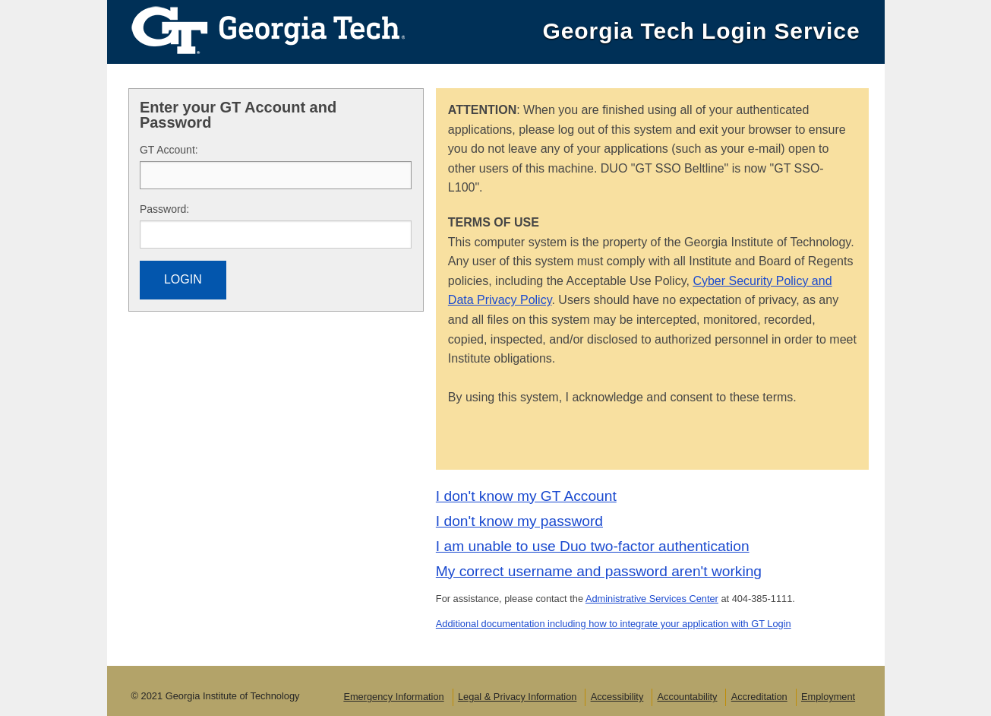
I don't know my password (519, 521)
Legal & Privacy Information (517, 696)
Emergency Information (393, 696)
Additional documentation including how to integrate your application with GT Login (613, 623)
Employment (828, 696)
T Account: (169, 150)
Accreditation (759, 696)
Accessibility (617, 696)
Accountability (688, 696)
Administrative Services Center (651, 598)
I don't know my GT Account (526, 496)
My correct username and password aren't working (599, 571)
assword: (164, 209)
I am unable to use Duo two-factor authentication (593, 546)
